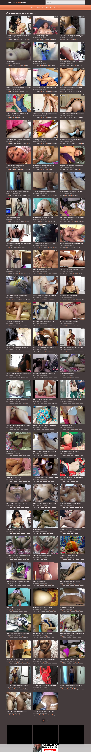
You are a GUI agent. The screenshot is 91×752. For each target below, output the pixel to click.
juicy (49, 65)
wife (13, 65)
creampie (21, 91)
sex (63, 195)
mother (38, 221)
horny (21, 429)
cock (10, 65)
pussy (19, 169)
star (52, 585)
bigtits (24, 39)
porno (49, 663)
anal (63, 65)
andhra (20, 559)
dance (69, 403)
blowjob (50, 247)
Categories (56, 7)
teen (63, 143)
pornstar (68, 39)
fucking (23, 169)
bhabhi (19, 117)
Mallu (10, 247)
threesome (15, 455)
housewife (15, 611)
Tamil (64, 351)
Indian (21, 65)
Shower (16, 689)
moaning (50, 455)
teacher (77, 39)
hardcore (72, 65)
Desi (22, 117)
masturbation (53, 39)
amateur (15, 39)
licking (49, 273)
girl (82, 299)
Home (32, 7)
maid (48, 507)
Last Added (40, 7)
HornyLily (11, 689)
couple (26, 65)
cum (15, 169)
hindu (10, 117)
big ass (28, 195)
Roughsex (79, 273)
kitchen (11, 637)
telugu (64, 377)
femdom (76, 377)
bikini (26, 91)
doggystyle (38, 351)
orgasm (25, 611)
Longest (48, 7)
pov (51, 195)
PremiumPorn (16, 2)
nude (73, 403)
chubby (49, 585)
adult (52, 299)
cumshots (70, 273)
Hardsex (77, 65)
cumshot (11, 169)
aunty (68, 377)
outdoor (16, 91)
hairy (28, 39)
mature (20, 39)
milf (81, 65)
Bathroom (54, 663)
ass (66, 195)
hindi (41, 221)
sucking (20, 481)
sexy (41, 65)
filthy (63, 481)
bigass (17, 65)
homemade (54, 91)
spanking (81, 585)
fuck (69, 195)
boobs (11, 39)
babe (68, 299)
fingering (47, 39)
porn (63, 39)
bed (72, 195)
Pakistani (64, 403)
